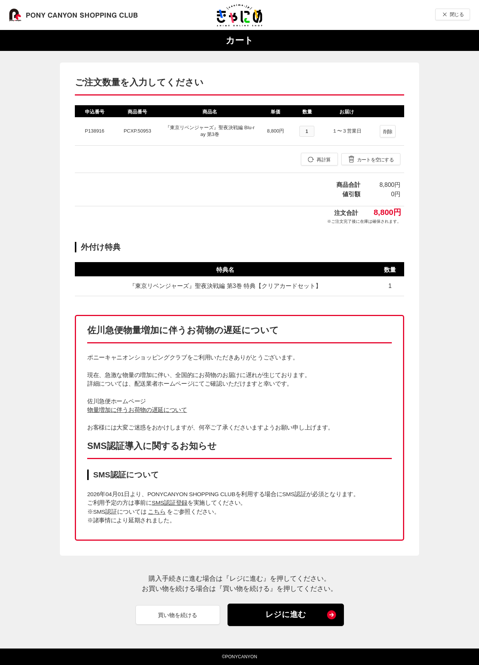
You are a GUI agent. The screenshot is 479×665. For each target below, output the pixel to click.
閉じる (457, 14)
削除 (388, 131)
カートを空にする (375, 160)
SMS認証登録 (169, 502)
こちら (156, 511)
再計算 (323, 160)
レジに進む (285, 614)
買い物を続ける (177, 615)
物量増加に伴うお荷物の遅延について (137, 410)
